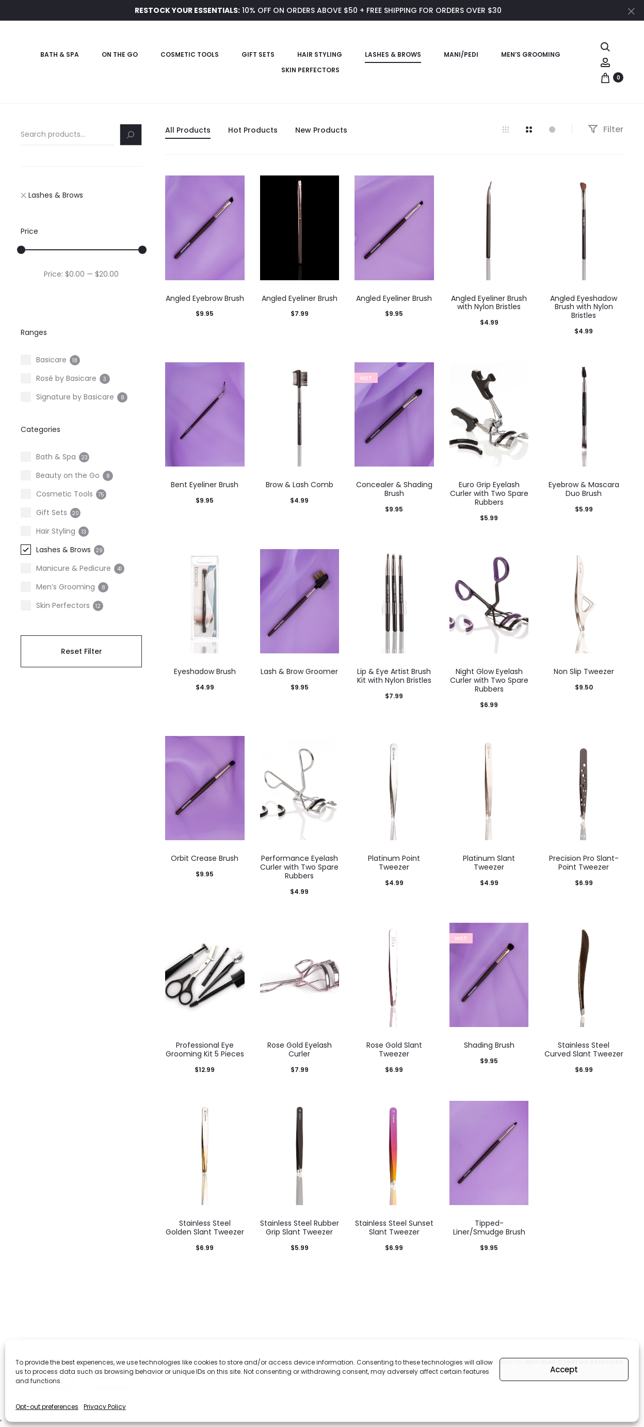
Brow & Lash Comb (299, 484)
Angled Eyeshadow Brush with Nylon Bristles (583, 307)
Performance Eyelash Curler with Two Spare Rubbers (299, 867)
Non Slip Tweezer (584, 671)
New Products (321, 130)
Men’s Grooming (530, 54)
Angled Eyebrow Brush (205, 298)
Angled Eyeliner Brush (299, 298)
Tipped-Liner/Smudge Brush (489, 1227)
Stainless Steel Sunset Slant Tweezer (394, 1227)
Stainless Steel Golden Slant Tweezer (205, 1227)
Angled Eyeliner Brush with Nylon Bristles (489, 302)
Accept (564, 1369)
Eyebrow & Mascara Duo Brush (584, 489)
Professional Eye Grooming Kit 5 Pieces (205, 1049)
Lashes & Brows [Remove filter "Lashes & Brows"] (52, 195)
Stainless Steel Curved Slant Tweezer (583, 1049)
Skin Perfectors (310, 70)
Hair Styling (319, 54)
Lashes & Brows (393, 54)
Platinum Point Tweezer (394, 862)
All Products (188, 130)
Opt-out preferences (46, 1406)
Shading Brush (489, 1045)
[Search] (131, 135)
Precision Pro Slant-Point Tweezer (584, 862)
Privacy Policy (105, 1406)
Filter (605, 129)
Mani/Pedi (461, 54)
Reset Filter (81, 651)
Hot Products (253, 130)
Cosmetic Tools (189, 54)
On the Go (120, 54)
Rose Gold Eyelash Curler (299, 1049)
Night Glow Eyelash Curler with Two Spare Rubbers (489, 680)
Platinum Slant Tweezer (489, 862)
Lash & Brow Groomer (299, 671)
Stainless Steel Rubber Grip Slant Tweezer (299, 1227)
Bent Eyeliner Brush (204, 484)
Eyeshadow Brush (205, 671)
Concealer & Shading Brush (394, 489)
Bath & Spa (59, 54)
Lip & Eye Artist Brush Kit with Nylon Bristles (394, 675)
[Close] (631, 11)
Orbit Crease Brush (204, 858)
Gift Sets (258, 54)
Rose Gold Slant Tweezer (394, 1049)
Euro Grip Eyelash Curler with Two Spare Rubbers (489, 493)
